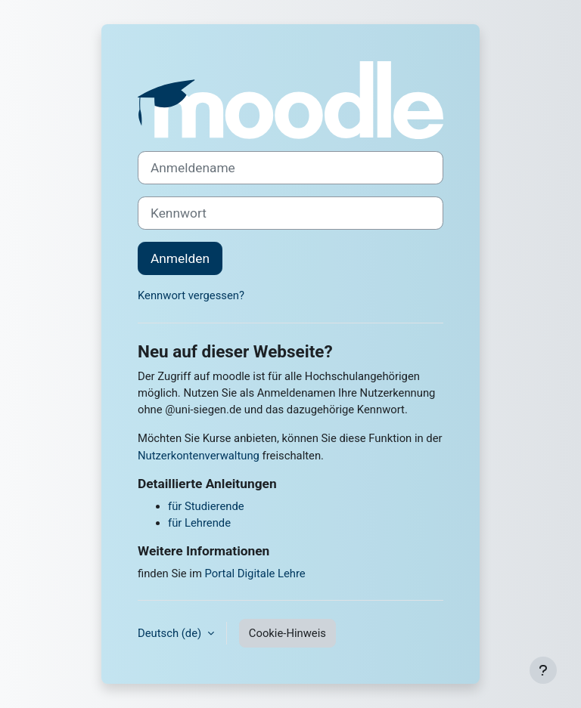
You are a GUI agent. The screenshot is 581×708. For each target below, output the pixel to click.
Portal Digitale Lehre (255, 573)
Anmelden (180, 258)
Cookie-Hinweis (287, 633)
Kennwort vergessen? (191, 295)
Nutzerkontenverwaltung (198, 455)
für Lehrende (199, 523)
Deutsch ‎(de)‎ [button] (171, 633)
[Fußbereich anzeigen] (543, 670)
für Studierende (206, 506)
